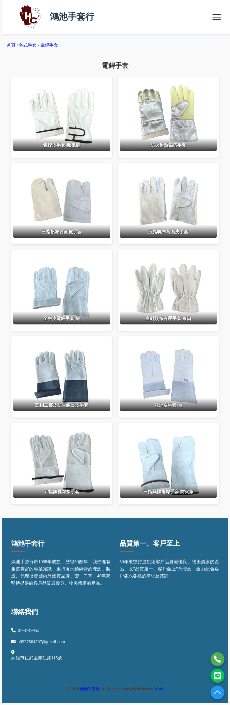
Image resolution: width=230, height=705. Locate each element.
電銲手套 (49, 45)
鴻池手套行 (54, 16)
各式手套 (28, 45)
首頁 (11, 45)
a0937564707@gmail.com (41, 641)
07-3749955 (28, 630)
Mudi (158, 689)
